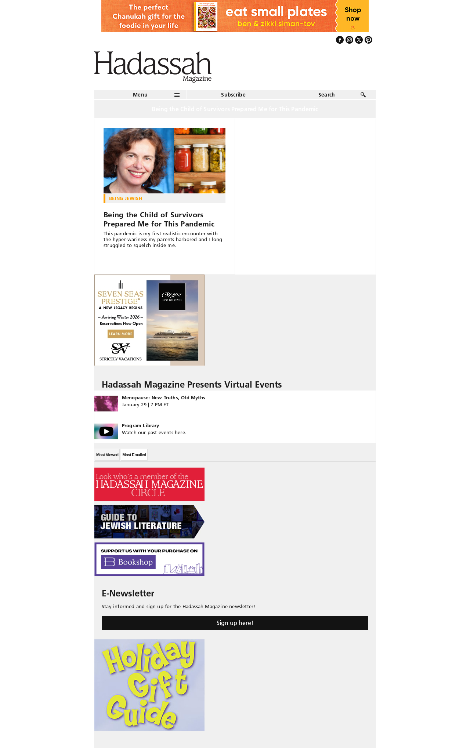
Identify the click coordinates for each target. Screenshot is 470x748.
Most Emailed (134, 455)
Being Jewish (125, 198)
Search (326, 94)
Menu (140, 94)
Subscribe (233, 94)
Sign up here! (235, 623)
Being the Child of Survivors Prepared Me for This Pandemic (159, 219)
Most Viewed (107, 455)
